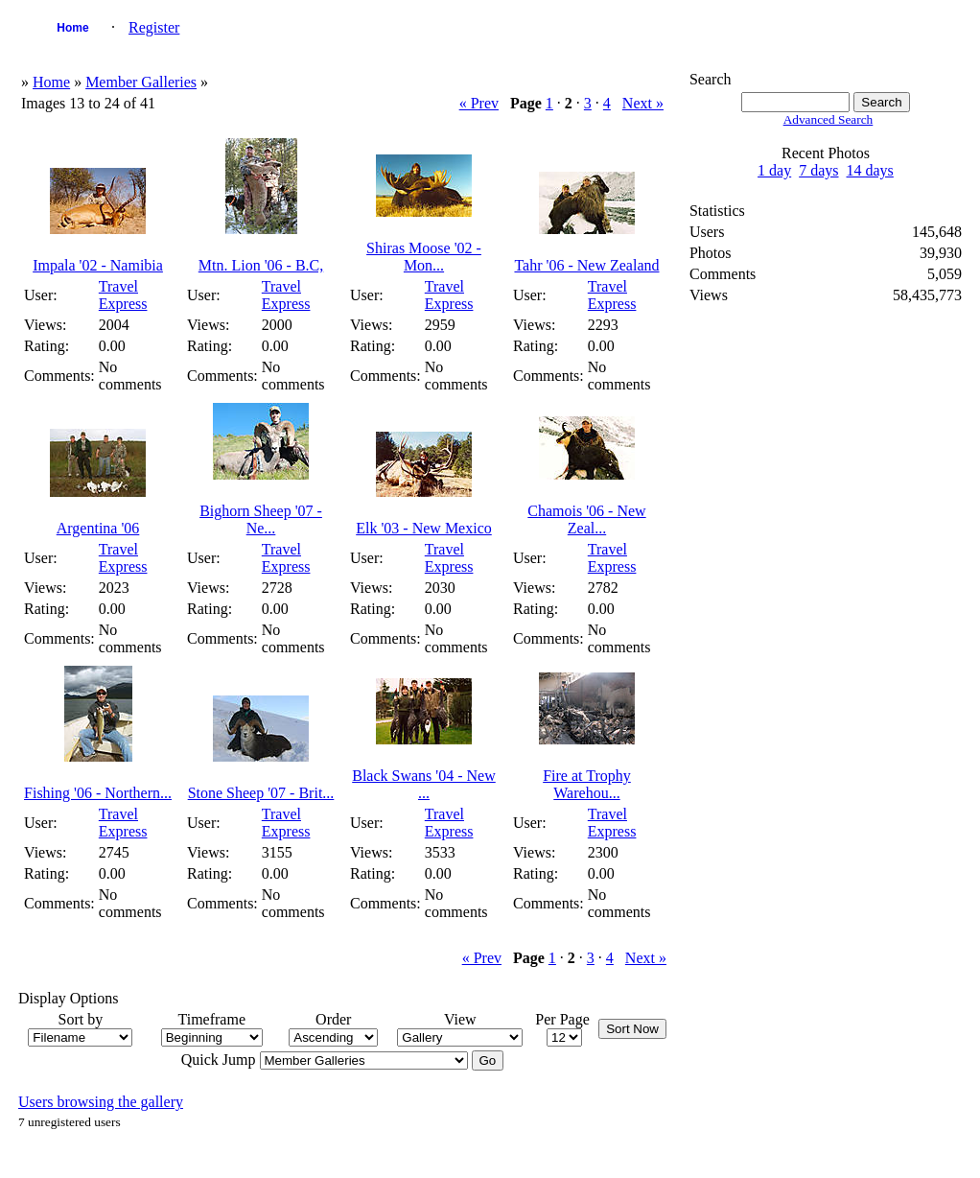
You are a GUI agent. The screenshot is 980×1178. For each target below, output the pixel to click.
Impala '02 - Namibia (98, 265)
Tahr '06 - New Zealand (586, 265)
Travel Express (123, 295)
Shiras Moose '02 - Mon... (423, 256)
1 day (774, 170)
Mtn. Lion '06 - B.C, (260, 265)
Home (72, 28)
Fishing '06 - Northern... (98, 793)
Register (153, 27)
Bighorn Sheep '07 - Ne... (260, 519)
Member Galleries (141, 82)
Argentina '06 (98, 528)
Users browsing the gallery (100, 1102)
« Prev (479, 103)
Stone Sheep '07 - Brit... (261, 793)
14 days (870, 170)
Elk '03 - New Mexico (424, 528)
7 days (818, 170)
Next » (643, 103)
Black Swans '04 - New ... (424, 784)
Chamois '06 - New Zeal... (586, 519)
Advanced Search (828, 119)
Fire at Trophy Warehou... (587, 784)
